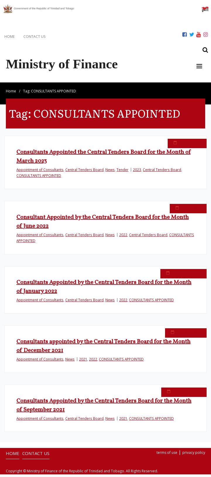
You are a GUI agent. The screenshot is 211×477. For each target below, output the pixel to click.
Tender (122, 172)
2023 (137, 172)
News (110, 172)
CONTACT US (34, 36)
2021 (83, 361)
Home (11, 93)
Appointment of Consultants (40, 172)
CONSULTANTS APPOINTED (38, 178)
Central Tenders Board (84, 172)
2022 (123, 237)
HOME (9, 36)
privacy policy (193, 455)
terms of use (167, 455)
